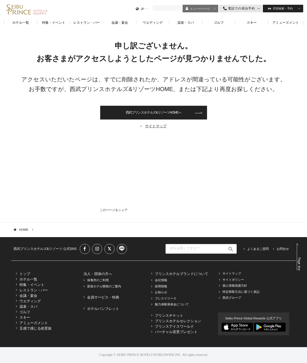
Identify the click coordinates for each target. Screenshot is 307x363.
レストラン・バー (33, 290)
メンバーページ (200, 8)
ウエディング (30, 301)
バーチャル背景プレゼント (176, 332)
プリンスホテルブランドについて (181, 274)
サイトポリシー (233, 279)
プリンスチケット (169, 315)
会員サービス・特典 (103, 297)
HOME (23, 229)
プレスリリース (165, 298)
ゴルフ (24, 312)
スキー (24, 317)
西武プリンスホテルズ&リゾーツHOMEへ (153, 112)
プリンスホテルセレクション (178, 321)
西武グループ (231, 297)
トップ (24, 274)
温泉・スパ (28, 306)
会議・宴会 (28, 296)
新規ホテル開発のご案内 (104, 286)
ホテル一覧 (28, 279)
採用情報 (161, 286)
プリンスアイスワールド (174, 326)
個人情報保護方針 (234, 285)
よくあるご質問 (258, 249)
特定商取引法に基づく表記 (241, 292)
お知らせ (161, 292)
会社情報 (161, 280)
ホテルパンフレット (103, 309)
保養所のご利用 (98, 280)
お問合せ (283, 249)
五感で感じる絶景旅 (35, 328)
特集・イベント (31, 285)
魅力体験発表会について (172, 304)
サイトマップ (231, 273)
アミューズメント (33, 323)
